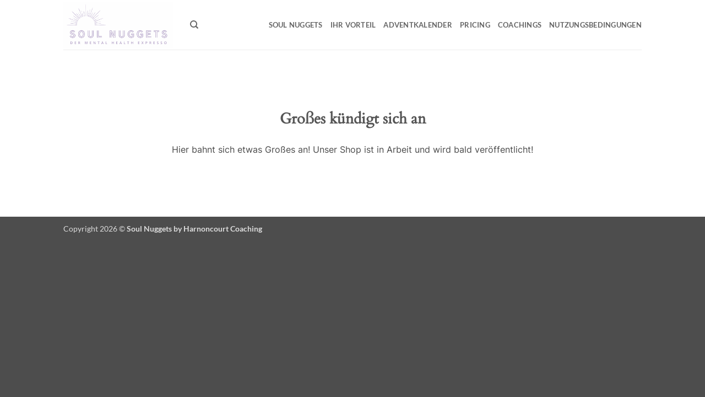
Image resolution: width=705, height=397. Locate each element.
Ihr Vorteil (353, 24)
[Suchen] (194, 24)
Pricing (475, 24)
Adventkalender (417, 24)
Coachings (519, 24)
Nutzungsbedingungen (595, 24)
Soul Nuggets (296, 24)
